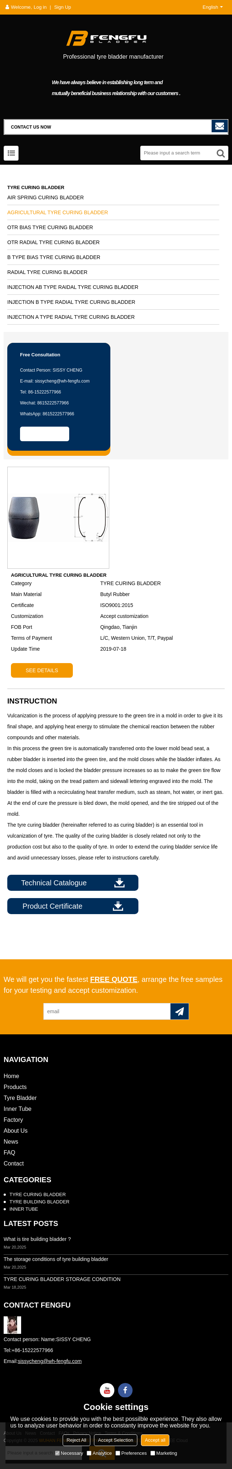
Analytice (99, 1453)
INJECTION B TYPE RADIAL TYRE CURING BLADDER (71, 302)
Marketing (163, 1453)
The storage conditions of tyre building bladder (56, 1259)
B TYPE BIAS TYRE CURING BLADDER (53, 257)
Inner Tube (18, 1109)
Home (11, 1076)
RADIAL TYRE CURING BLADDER (47, 272)
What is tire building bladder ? (37, 1239)
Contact (14, 1163)
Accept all (155, 1440)
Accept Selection (115, 1440)
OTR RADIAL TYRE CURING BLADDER (53, 242)
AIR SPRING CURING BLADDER (45, 197)
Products (15, 1087)
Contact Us (44, 434)
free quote (114, 979)
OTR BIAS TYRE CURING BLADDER (50, 227)
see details (41, 670)
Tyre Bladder (20, 1098)
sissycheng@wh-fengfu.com (50, 1361)
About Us (16, 1131)
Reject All (76, 1440)
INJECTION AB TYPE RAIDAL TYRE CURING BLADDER (72, 287)
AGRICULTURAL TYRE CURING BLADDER (57, 212)
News (11, 1142)
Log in (40, 7)
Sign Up (62, 7)
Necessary (69, 1453)
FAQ (9, 1152)
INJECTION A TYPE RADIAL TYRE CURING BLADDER (71, 317)
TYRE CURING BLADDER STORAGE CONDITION (62, 1279)
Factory (13, 1120)
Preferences (131, 1453)
